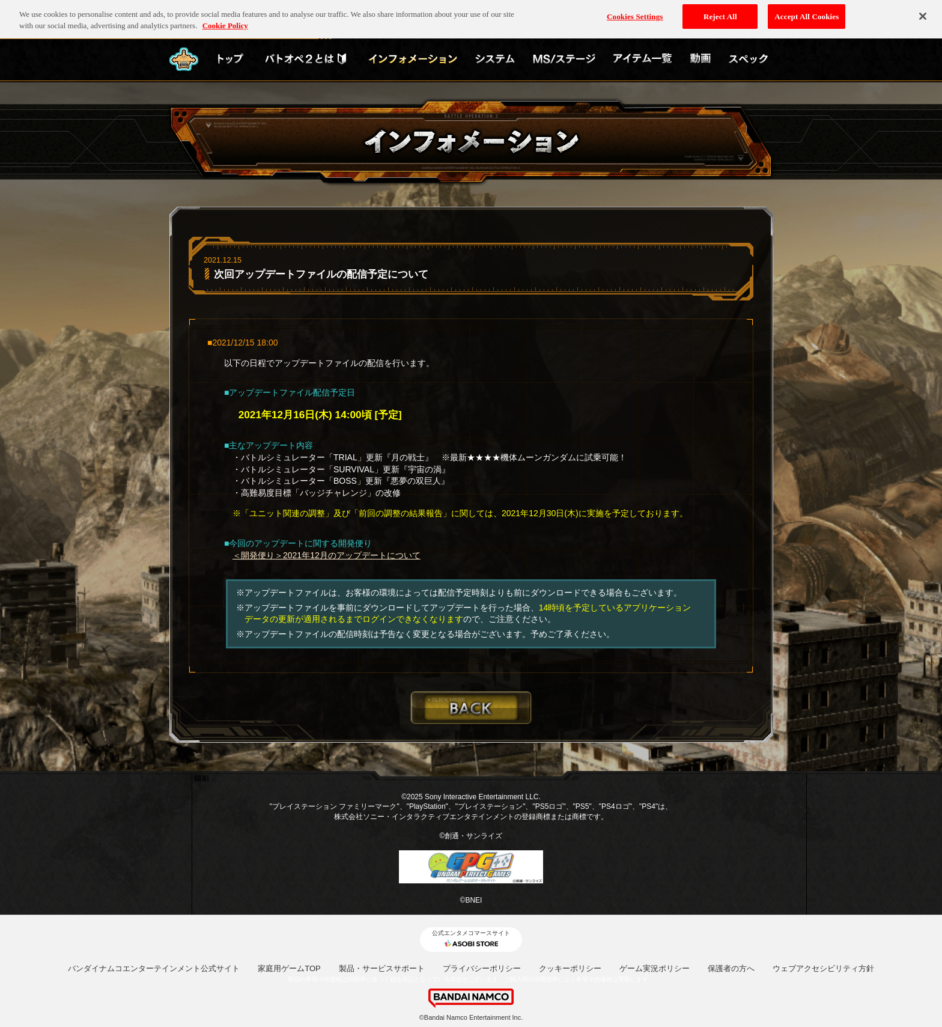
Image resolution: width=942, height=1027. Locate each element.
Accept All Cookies (806, 12)
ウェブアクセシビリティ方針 (823, 968)
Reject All (720, 12)
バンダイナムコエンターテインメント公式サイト (154, 968)
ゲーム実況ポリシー (654, 968)
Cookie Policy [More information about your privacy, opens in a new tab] (225, 21)
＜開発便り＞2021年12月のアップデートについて (326, 555)
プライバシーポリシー (482, 968)
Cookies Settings (635, 12)
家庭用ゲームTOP (289, 968)
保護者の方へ (731, 968)
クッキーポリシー (570, 968)
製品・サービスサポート (382, 968)
